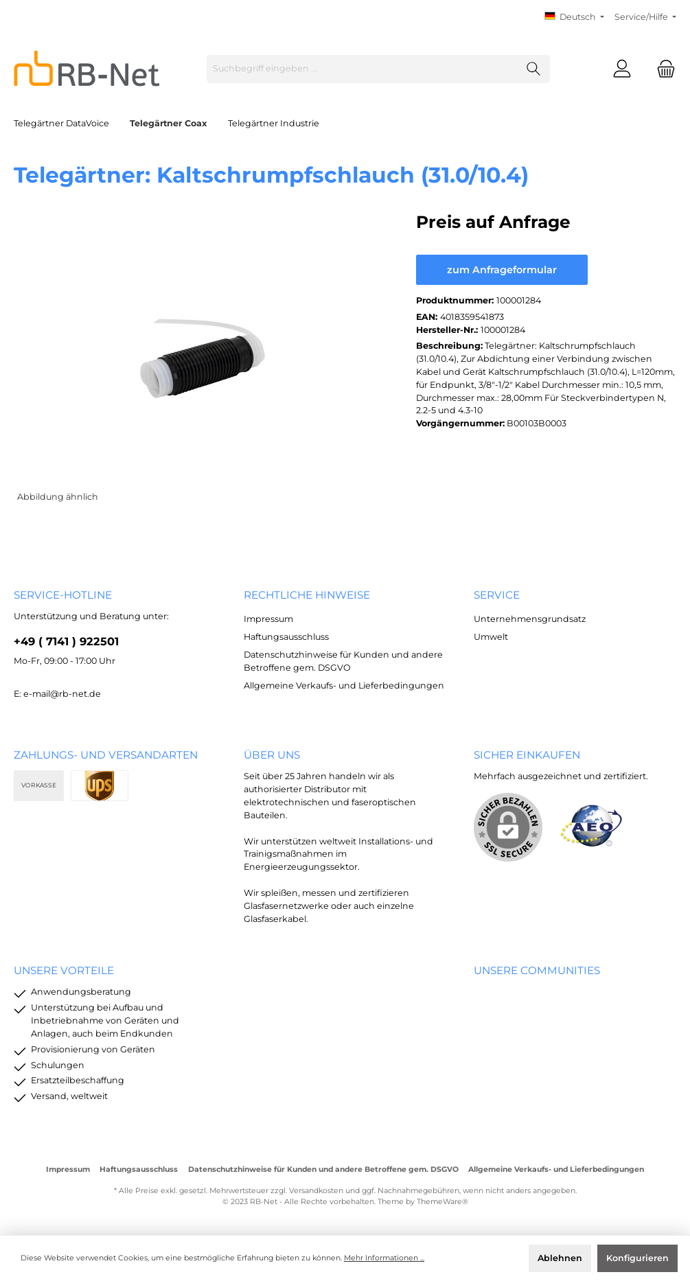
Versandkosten (316, 1190)
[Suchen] (534, 69)
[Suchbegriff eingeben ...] (362, 69)
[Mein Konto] (622, 69)
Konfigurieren (637, 1258)
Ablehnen (560, 1258)
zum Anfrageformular (502, 270)
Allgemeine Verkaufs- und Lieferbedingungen (344, 685)
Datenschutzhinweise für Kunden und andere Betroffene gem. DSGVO (323, 1169)
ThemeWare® (442, 1201)
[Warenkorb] (661, 69)
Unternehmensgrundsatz (530, 619)
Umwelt (491, 637)
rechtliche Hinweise (307, 594)
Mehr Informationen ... (384, 1258)
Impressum (268, 619)
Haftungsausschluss (286, 637)
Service (497, 594)
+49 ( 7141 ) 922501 (66, 641)
